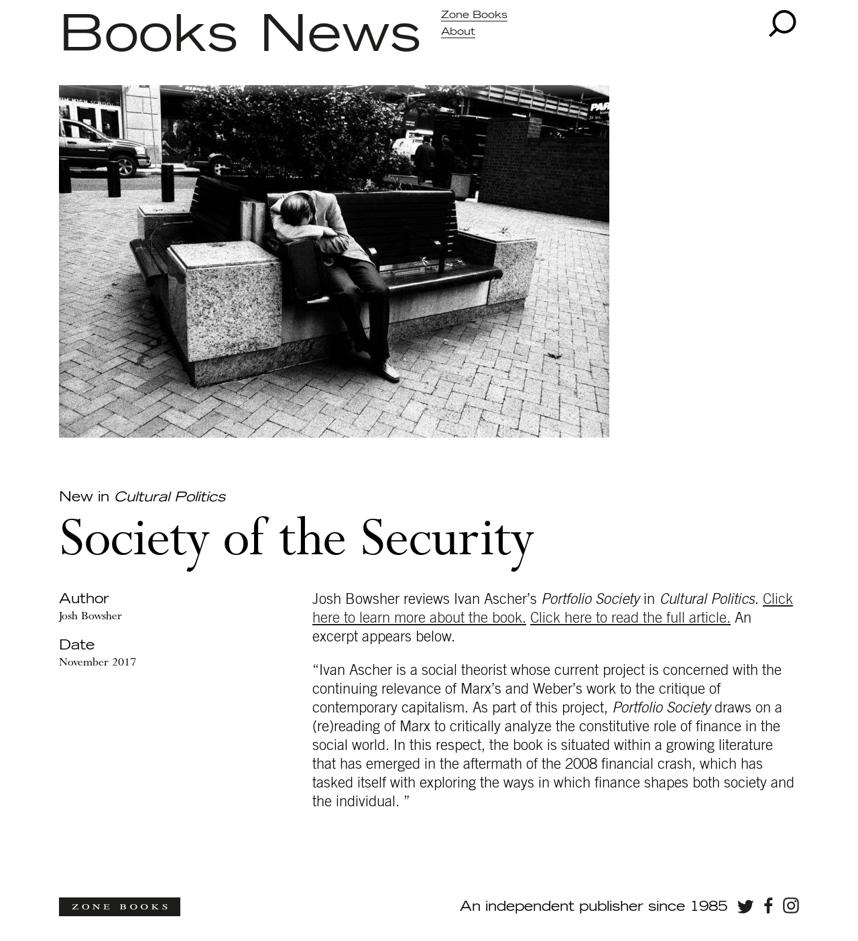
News (340, 35)
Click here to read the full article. (630, 618)
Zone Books (474, 15)
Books (148, 35)
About (458, 32)
